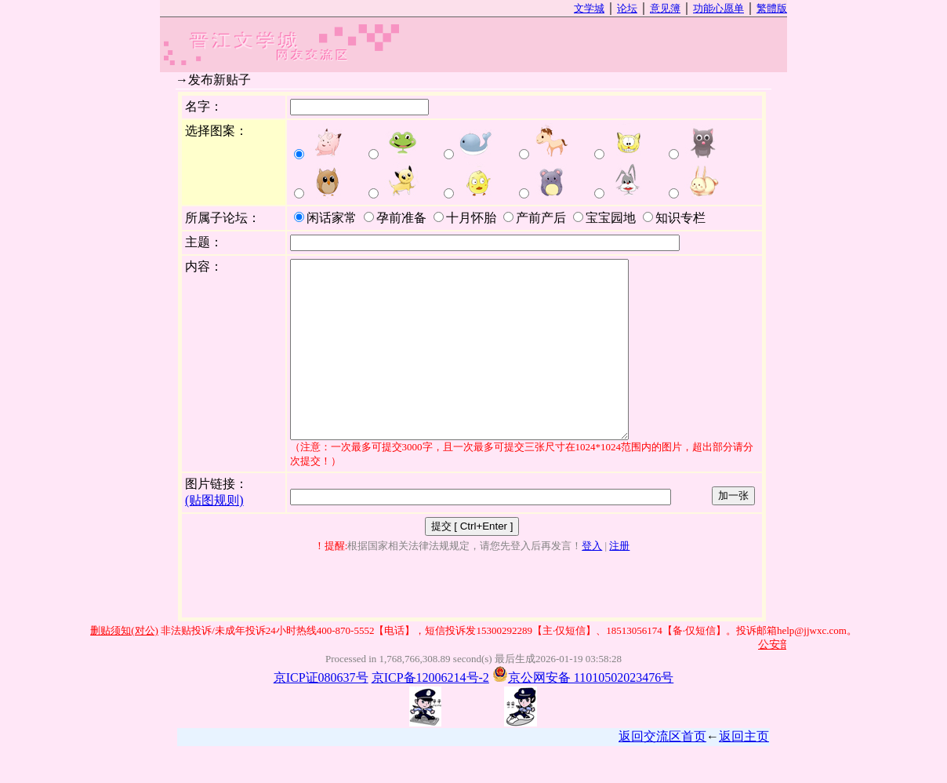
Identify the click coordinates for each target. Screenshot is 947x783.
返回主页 (744, 771)
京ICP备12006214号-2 (430, 712)
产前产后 (534, 217)
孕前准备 (395, 217)
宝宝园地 (604, 217)
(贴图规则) (214, 535)
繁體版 (772, 8)
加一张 (733, 531)
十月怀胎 (465, 217)
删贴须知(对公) (124, 666)
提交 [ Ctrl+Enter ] (472, 561)
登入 (592, 581)
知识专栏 (674, 217)
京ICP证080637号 (321, 712)
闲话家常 (325, 217)
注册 (619, 581)
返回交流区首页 (662, 771)
